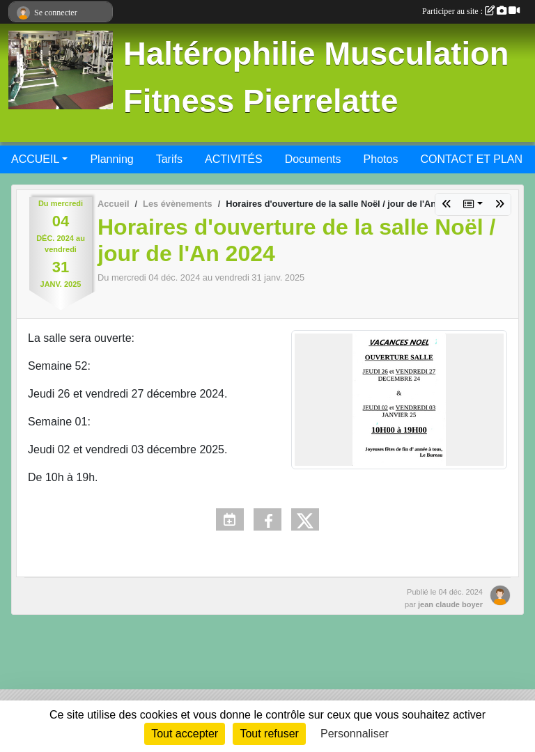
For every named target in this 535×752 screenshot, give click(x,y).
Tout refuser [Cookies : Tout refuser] (269, 733)
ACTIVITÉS (234, 159)
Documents (313, 159)
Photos (381, 159)
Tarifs (169, 159)
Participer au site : (471, 11)
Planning (111, 159)
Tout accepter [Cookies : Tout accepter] (184, 733)
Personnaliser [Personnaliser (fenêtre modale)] (354, 733)
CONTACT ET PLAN (471, 159)
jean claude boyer (450, 604)
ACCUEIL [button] (35, 159)
